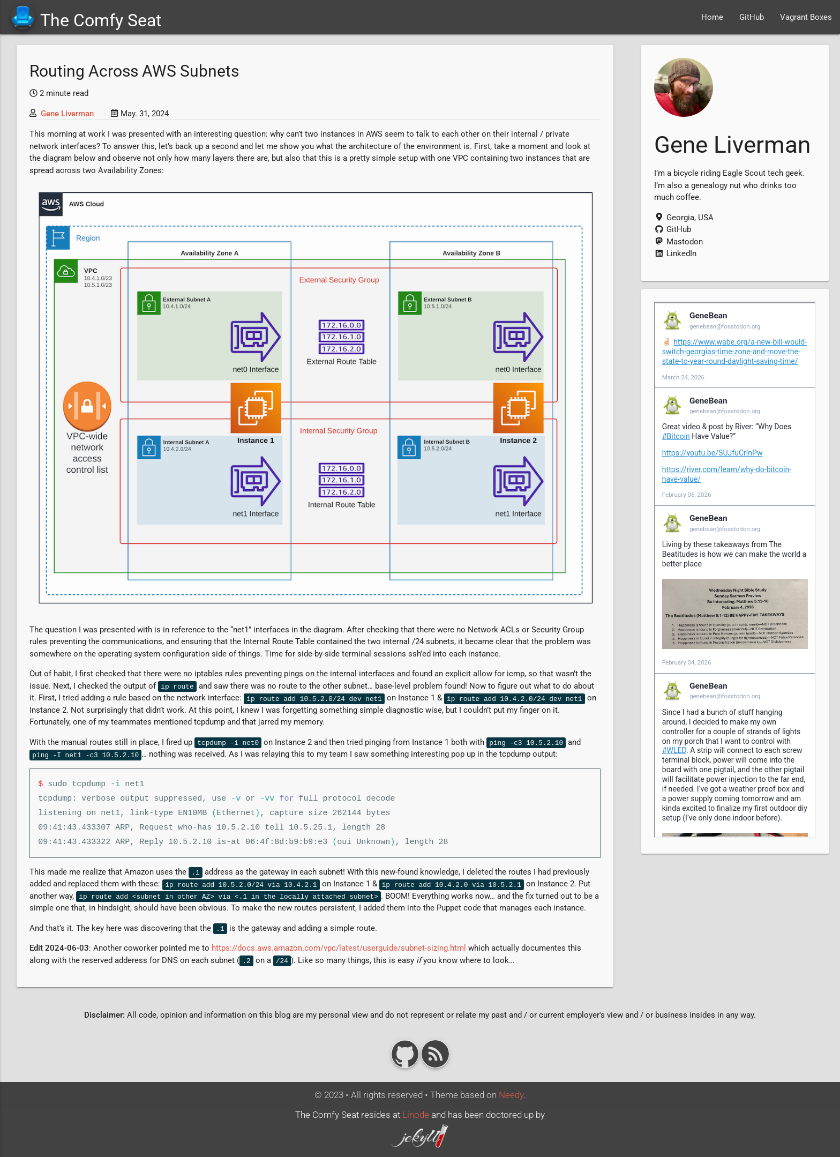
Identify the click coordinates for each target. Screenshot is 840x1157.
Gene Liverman (67, 113)
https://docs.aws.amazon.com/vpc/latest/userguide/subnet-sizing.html (339, 948)
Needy (511, 1095)
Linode (415, 1115)
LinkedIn (675, 253)
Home (712, 17)
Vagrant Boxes (806, 17)
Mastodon (678, 242)
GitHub (751, 17)
